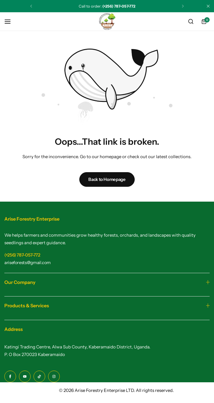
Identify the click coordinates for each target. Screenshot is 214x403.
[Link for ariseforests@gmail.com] (27, 262)
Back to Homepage (106, 179)
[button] (31, 6)
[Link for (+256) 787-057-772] (22, 255)
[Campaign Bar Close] (208, 6)
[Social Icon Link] (10, 376)
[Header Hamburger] (10, 21)
